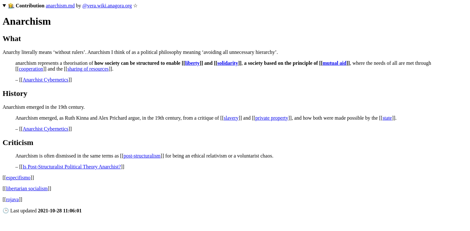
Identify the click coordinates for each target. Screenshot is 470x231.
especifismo (18, 177)
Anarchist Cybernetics (46, 79)
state (387, 118)
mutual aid (334, 63)
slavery (231, 118)
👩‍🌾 (11, 5)
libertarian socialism (27, 188)
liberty (192, 63)
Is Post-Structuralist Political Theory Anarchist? (72, 166)
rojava (12, 199)
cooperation (31, 69)
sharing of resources (88, 69)
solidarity (227, 63)
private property (271, 118)
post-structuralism (142, 155)
